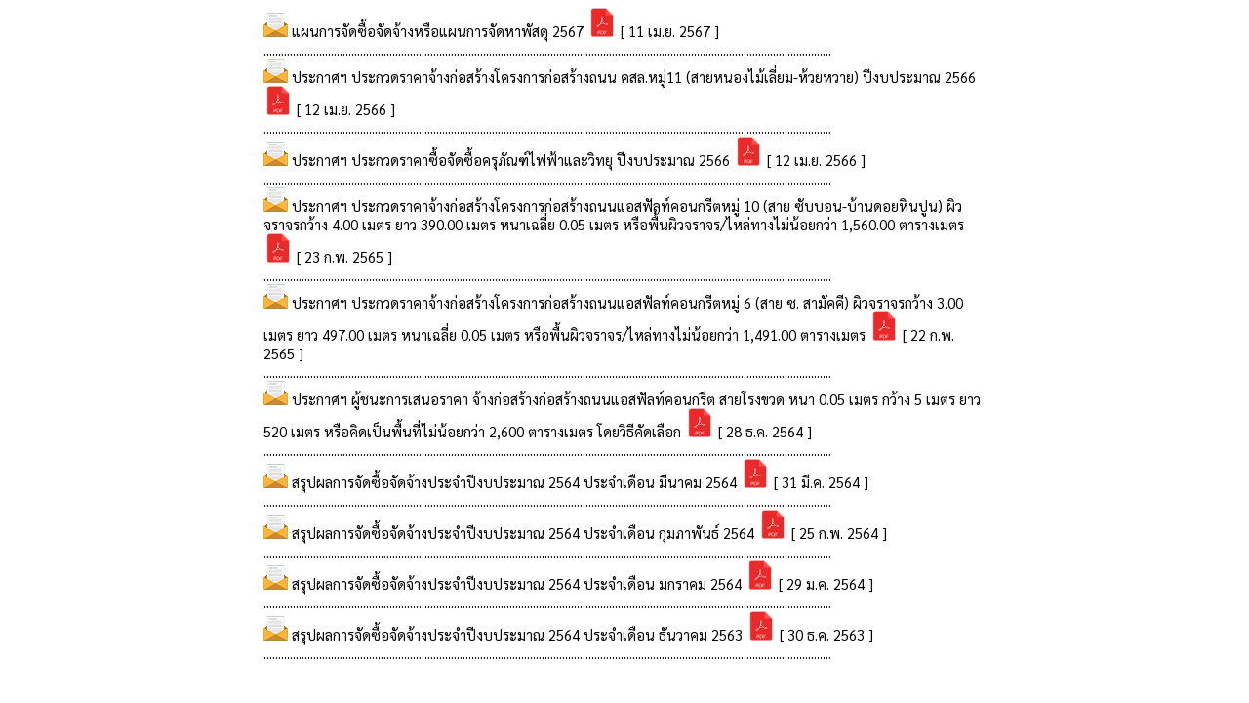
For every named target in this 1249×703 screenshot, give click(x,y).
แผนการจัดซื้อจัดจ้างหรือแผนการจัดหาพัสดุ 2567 (439, 30)
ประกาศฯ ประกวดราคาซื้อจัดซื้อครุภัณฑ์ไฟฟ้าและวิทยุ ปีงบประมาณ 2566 (513, 159)
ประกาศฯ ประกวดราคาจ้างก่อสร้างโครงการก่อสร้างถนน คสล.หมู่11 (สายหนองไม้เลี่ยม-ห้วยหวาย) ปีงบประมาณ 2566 (634, 76)
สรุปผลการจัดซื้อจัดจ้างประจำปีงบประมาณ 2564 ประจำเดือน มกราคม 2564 (518, 583)
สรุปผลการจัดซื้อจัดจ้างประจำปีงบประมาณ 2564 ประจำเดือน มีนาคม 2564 (516, 482)
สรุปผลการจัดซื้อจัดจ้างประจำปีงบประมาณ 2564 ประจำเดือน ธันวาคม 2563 (519, 634)
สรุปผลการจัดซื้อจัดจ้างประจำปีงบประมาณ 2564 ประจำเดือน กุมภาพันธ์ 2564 (525, 532)
